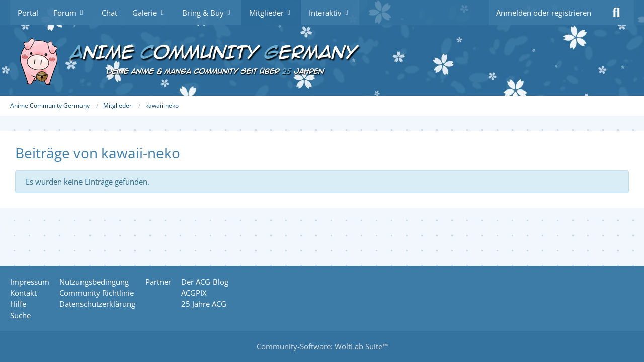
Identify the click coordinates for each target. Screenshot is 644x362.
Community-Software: (322, 346)
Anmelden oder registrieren (543, 13)
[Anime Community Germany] (322, 60)
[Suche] (616, 12)
